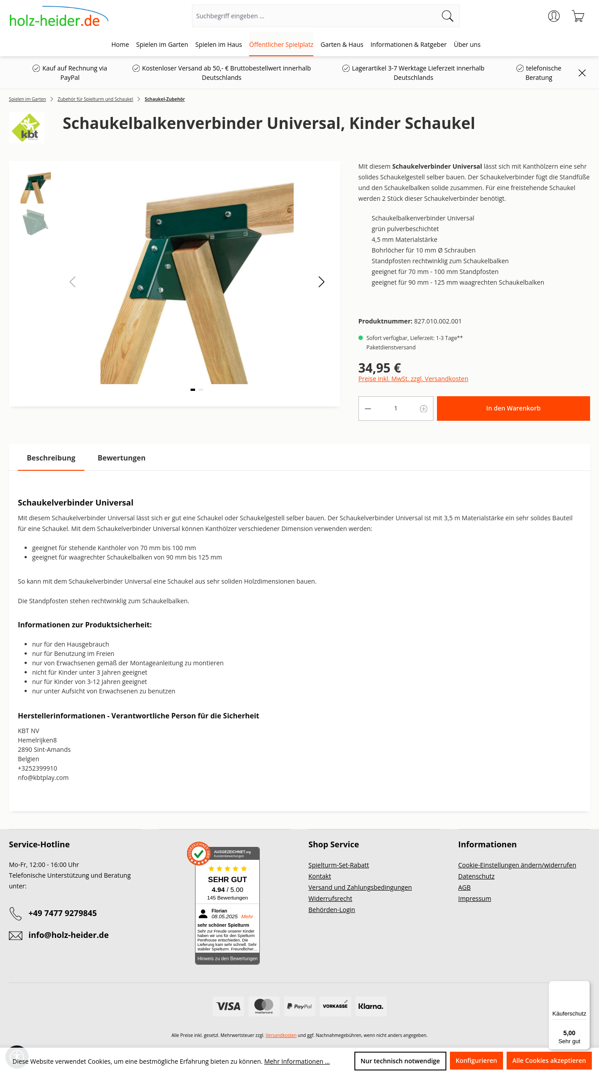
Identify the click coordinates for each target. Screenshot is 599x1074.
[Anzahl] (395, 408)
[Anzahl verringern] (367, 408)
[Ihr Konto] (554, 16)
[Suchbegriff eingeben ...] (314, 15)
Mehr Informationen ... (297, 1061)
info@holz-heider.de (69, 934)
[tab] (51, 458)
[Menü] (584, 986)
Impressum (474, 898)
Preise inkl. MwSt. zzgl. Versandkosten (413, 378)
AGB (464, 887)
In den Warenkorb (513, 408)
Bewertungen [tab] (122, 458)
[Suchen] (448, 15)
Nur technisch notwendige (400, 1061)
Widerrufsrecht (330, 898)
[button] (322, 281)
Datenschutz (476, 876)
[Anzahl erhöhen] (424, 408)
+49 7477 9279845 (63, 913)
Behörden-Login (331, 909)
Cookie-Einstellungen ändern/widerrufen (517, 865)
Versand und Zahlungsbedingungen (360, 887)
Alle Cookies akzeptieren (549, 1060)
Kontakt (319, 876)
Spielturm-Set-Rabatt (338, 865)
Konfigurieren (476, 1060)
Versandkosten (281, 1035)
